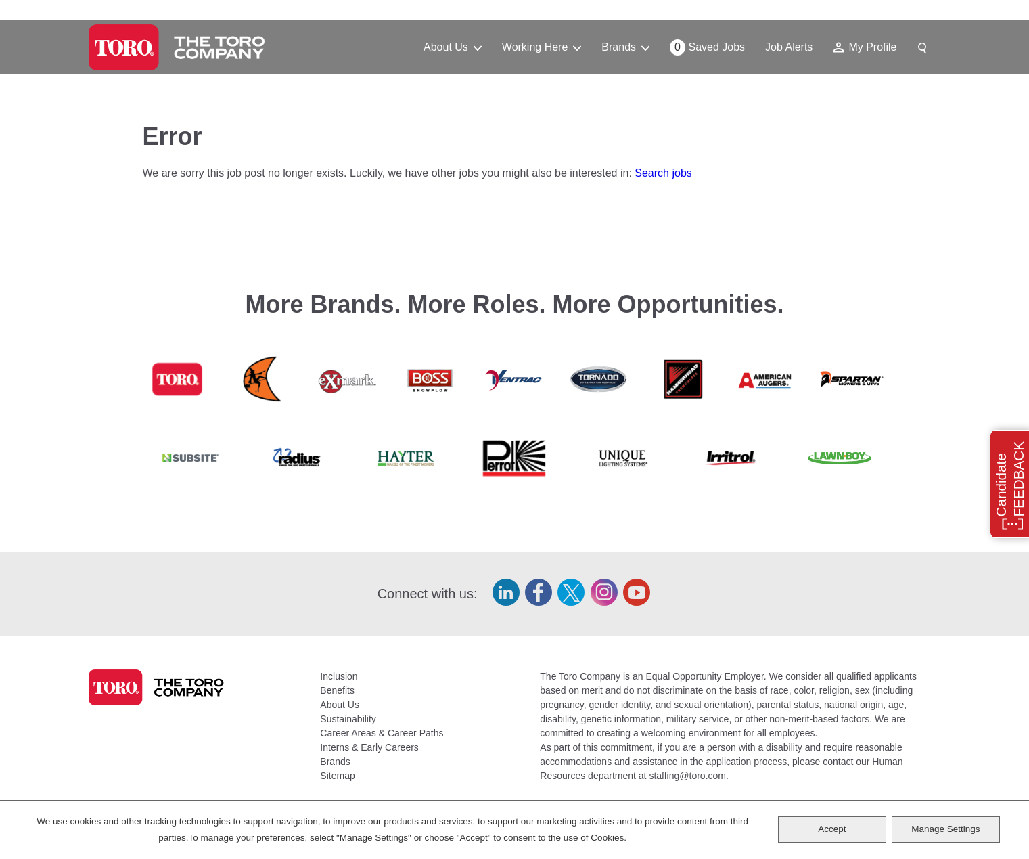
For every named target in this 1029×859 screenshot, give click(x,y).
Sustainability (348, 718)
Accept (832, 829)
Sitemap (337, 775)
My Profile (872, 47)
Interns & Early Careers (369, 747)
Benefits (337, 690)
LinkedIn (506, 592)
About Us (339, 704)
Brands (335, 761)
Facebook (538, 592)
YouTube (636, 592)
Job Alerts (789, 47)
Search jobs (663, 173)
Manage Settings (945, 829)
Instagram (604, 592)
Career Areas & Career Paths (381, 733)
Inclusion (338, 676)
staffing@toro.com (687, 775)
